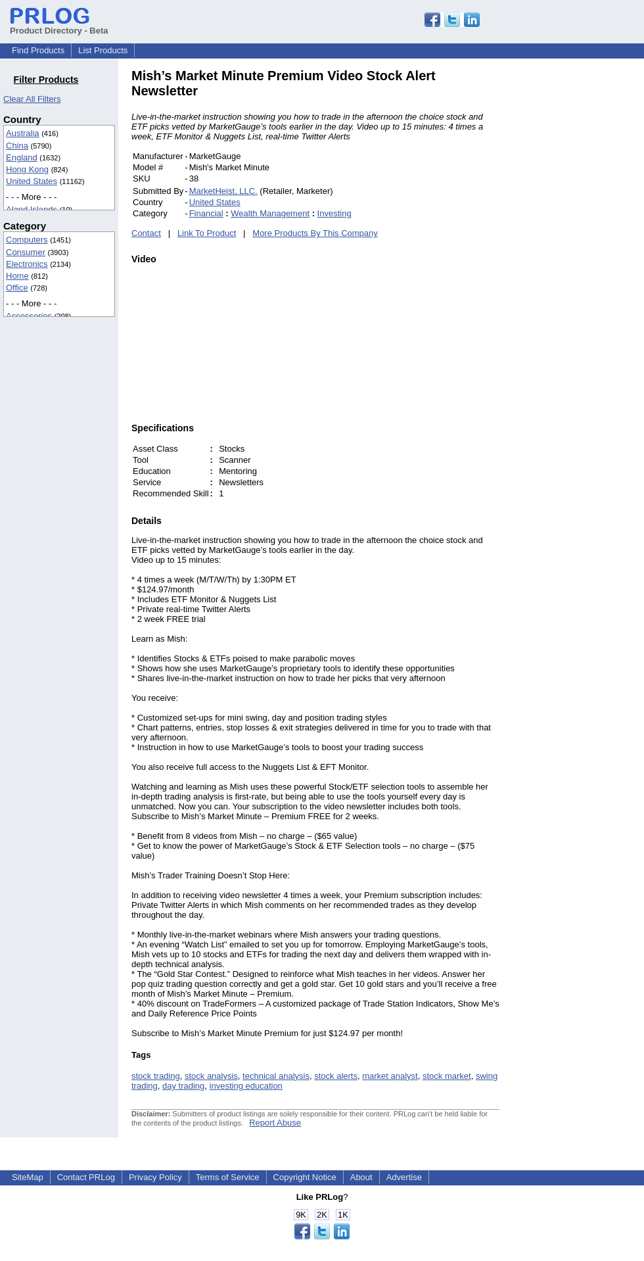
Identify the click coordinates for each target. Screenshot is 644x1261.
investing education (246, 1086)
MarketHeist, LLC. (223, 191)
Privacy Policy (155, 1177)
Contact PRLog (86, 1177)
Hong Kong (27, 169)
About (361, 1177)
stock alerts (335, 1076)
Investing (334, 213)
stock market (447, 1076)
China (17, 146)
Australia (22, 133)
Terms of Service (228, 1177)
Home (17, 276)
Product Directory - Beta (59, 26)
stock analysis (211, 1076)
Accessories (29, 316)
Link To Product (206, 233)
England (21, 157)
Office (17, 288)
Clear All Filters (31, 99)
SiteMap (27, 1177)
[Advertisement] (588, 265)
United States (31, 181)
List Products (102, 50)
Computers (27, 240)
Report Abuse (275, 1123)
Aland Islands (31, 209)
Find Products (38, 50)
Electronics (27, 264)
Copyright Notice (304, 1177)
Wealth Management (270, 213)
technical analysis (276, 1076)
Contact (146, 233)
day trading (183, 1086)
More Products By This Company (315, 233)
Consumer (25, 252)
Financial (206, 213)
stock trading (155, 1076)
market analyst (390, 1076)
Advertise (404, 1177)
